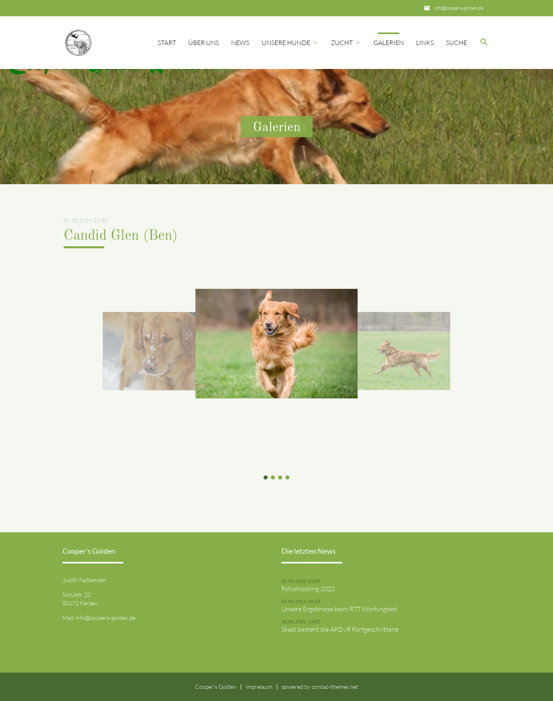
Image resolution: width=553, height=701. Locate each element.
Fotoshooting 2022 (308, 588)
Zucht (342, 43)
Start (167, 43)
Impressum (259, 686)
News (240, 43)
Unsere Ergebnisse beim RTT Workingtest (339, 609)
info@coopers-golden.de (458, 8)
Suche (456, 43)
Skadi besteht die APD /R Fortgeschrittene (340, 629)
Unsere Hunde (285, 43)
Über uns (203, 43)
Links (425, 43)
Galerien (388, 43)
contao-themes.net (335, 686)
